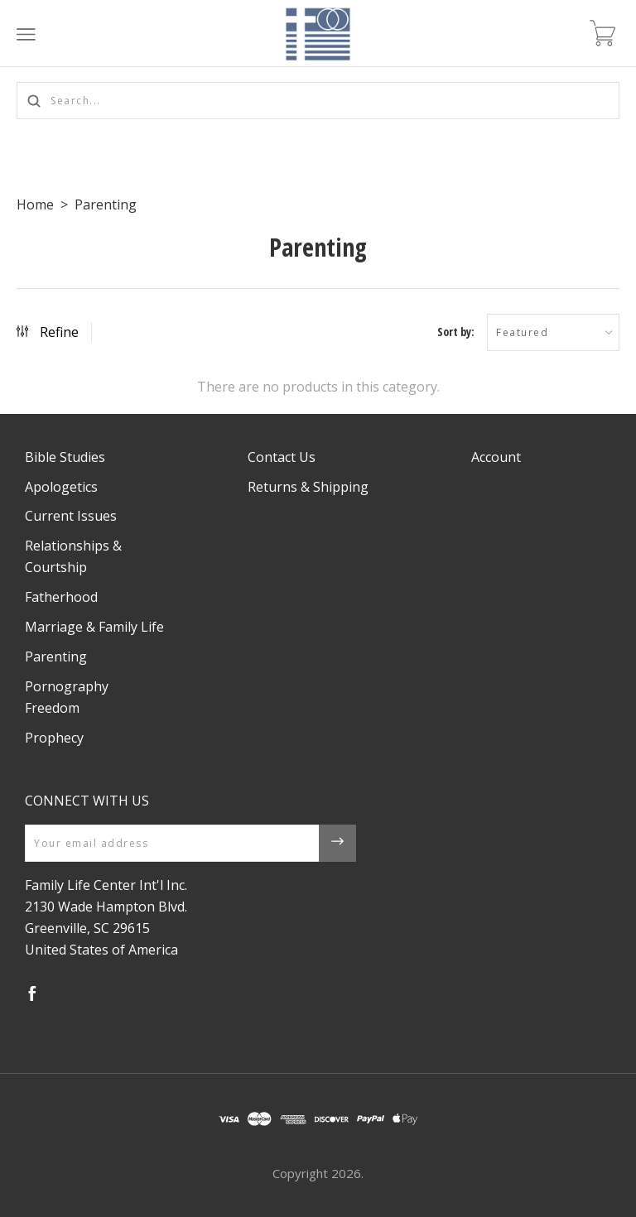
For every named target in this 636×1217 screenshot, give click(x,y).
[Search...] (318, 100)
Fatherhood (61, 597)
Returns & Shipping (308, 487)
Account (496, 457)
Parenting (106, 204)
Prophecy (54, 738)
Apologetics (61, 487)
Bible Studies (65, 457)
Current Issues (71, 516)
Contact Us (282, 457)
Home (35, 204)
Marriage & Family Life (94, 627)
